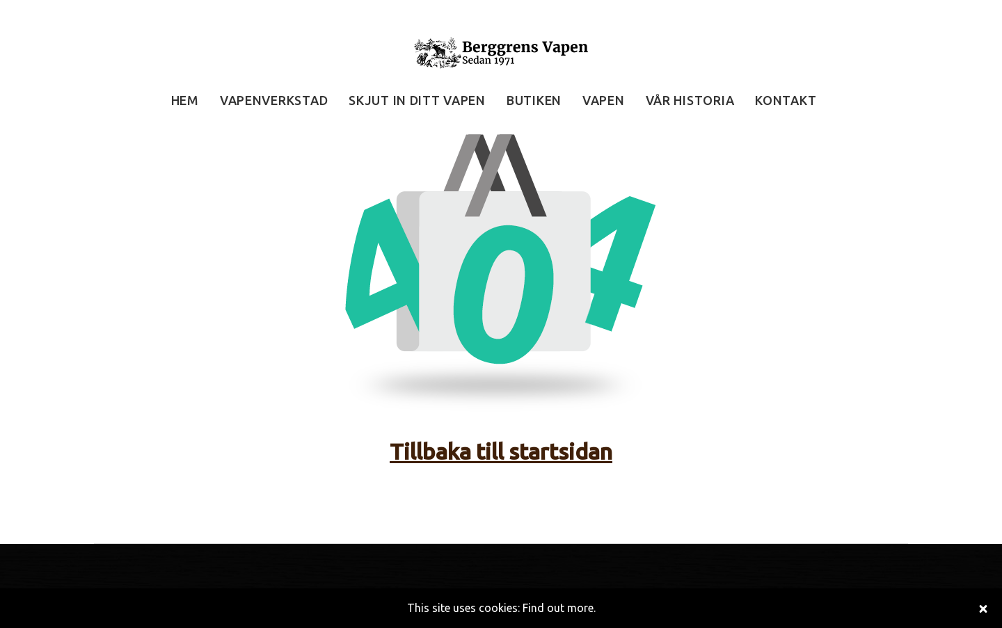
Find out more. (559, 608)
